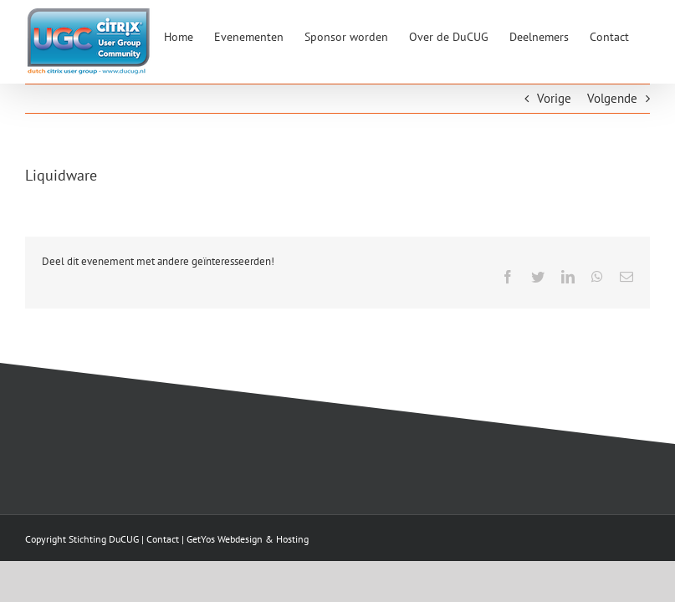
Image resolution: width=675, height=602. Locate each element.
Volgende (612, 98)
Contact (162, 539)
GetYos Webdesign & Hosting (248, 539)
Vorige (554, 98)
